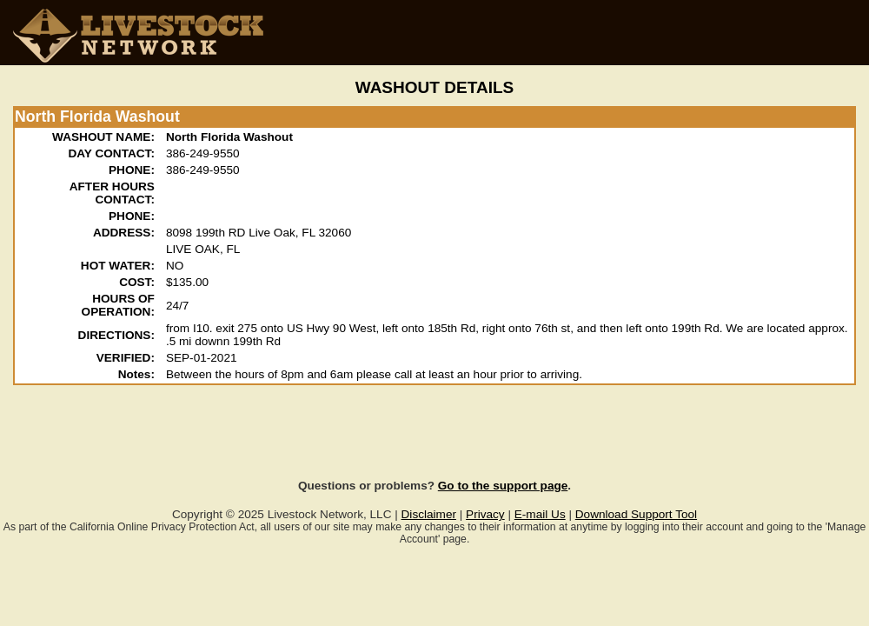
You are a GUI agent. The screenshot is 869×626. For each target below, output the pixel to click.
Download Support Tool (636, 514)
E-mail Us (540, 514)
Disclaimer (428, 514)
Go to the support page (503, 485)
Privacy (485, 514)
